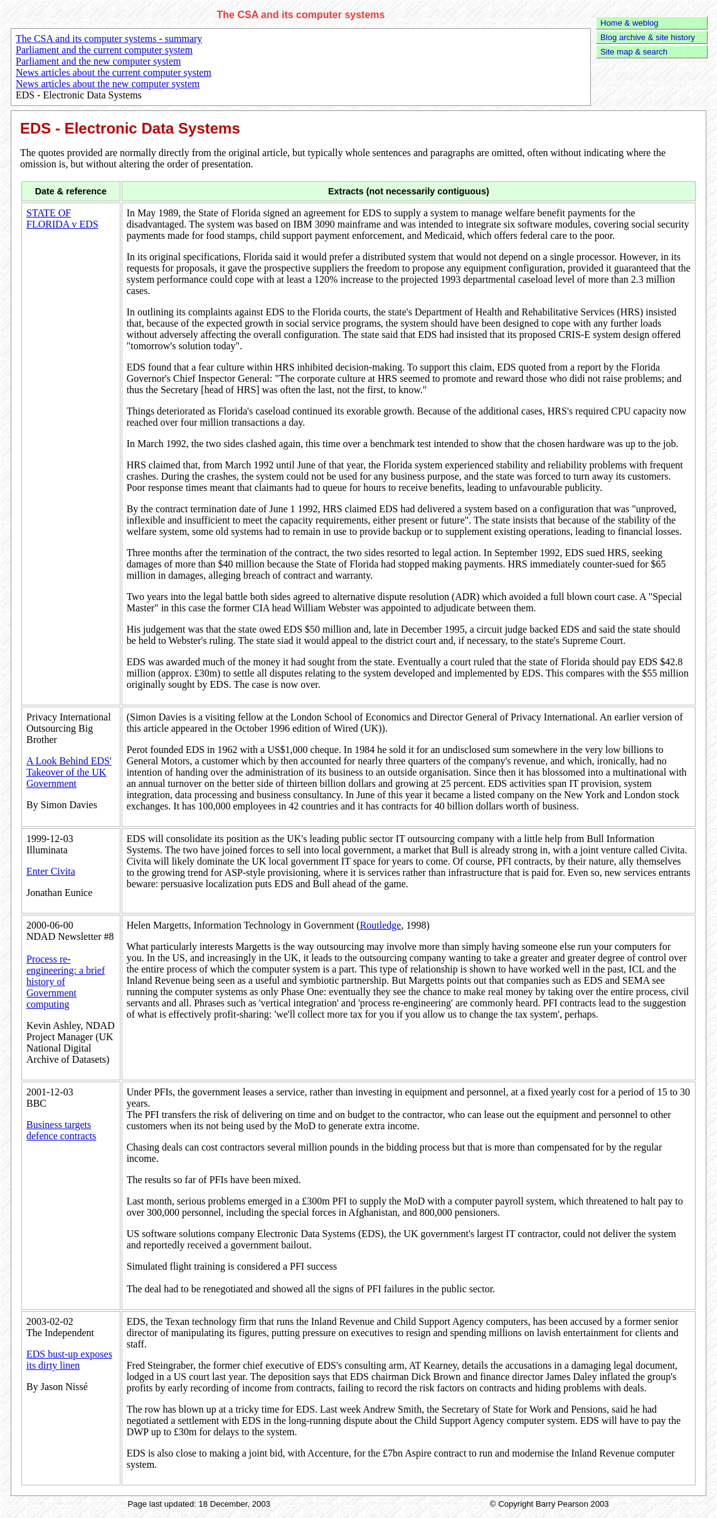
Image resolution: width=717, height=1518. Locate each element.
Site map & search (633, 51)
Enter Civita (50, 871)
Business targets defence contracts (61, 1130)
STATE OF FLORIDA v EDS (62, 218)
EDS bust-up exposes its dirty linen (69, 1360)
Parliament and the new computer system (98, 61)
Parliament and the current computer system (104, 50)
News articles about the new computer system (107, 83)
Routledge (380, 925)
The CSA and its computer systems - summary (109, 38)
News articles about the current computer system (113, 72)
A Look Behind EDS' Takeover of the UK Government (69, 772)
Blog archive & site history (647, 37)
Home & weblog (629, 23)
